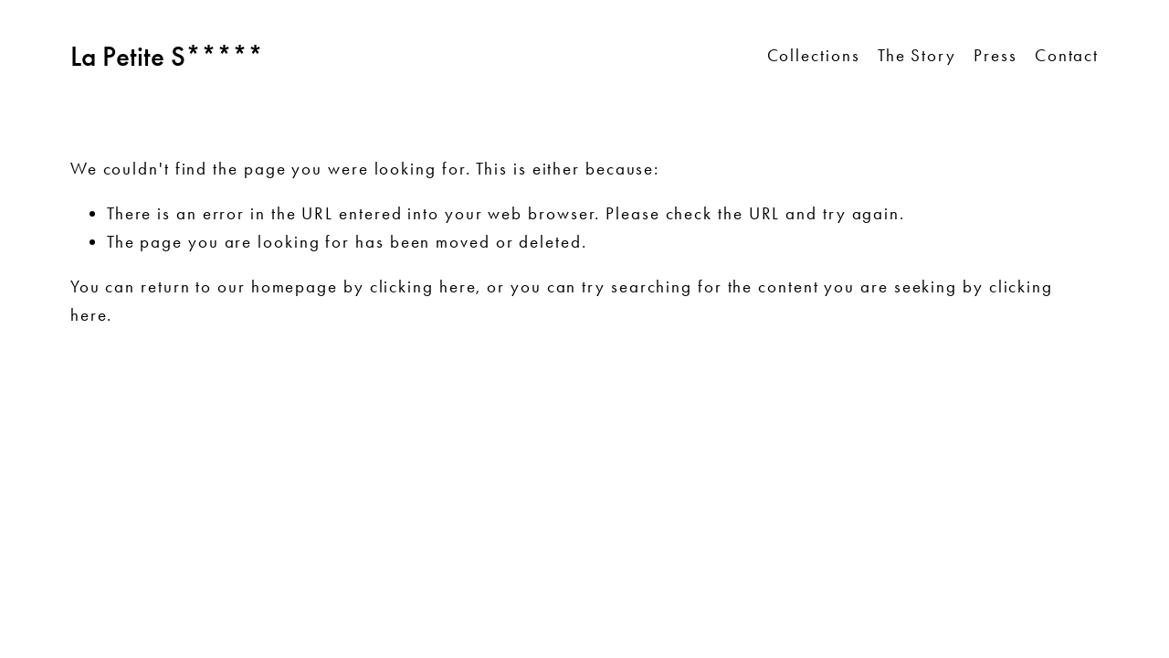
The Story (917, 55)
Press (995, 55)
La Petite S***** (166, 56)
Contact (1067, 55)
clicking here (423, 286)
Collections (813, 55)
